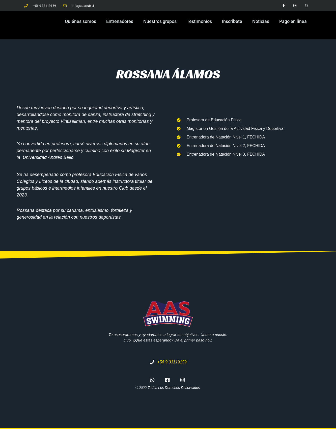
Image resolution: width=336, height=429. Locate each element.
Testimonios (199, 21)
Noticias (260, 21)
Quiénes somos (80, 21)
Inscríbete (232, 21)
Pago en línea (293, 21)
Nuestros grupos (160, 21)
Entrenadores (119, 21)
